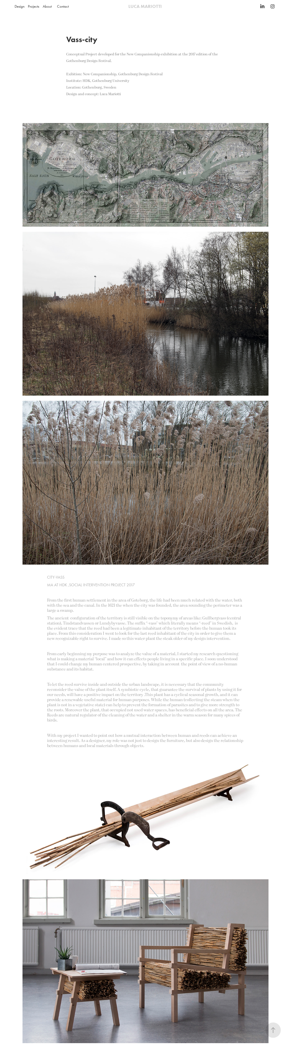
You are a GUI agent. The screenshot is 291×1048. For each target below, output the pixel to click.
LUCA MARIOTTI (145, 6)
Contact (63, 6)
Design (20, 6)
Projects (33, 6)
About (47, 6)
